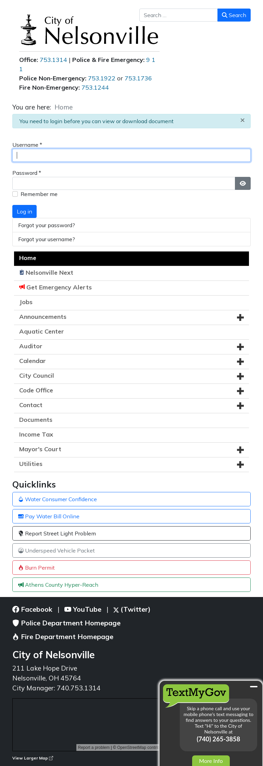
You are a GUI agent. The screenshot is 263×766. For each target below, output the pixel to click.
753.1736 (138, 78)
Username (27, 144)
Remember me (39, 194)
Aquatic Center (41, 331)
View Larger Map (32, 758)
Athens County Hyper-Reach (58, 584)
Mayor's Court (40, 449)
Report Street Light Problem (57, 533)
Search (234, 15)
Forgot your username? (46, 239)
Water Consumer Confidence (57, 499)
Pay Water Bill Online (48, 516)
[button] (240, 317)
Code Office (36, 390)
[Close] (242, 119)
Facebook (32, 609)
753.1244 (95, 87)
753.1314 (53, 60)
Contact (30, 405)
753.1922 (101, 78)
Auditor (30, 346)
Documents (35, 420)
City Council (36, 375)
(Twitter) (132, 609)
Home (27, 258)
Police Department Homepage (66, 623)
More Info (211, 760)
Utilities (30, 464)
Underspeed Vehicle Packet (56, 550)
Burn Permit (36, 567)
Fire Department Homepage (62, 636)
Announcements (42, 317)
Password (26, 172)
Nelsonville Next (49, 272)
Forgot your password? (46, 225)
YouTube (82, 609)
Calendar (32, 361)
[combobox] (178, 15)
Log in (24, 211)
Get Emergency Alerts (59, 287)
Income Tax (36, 434)
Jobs (26, 302)
